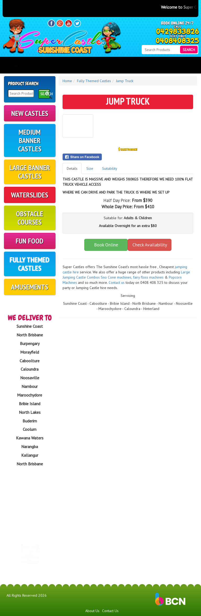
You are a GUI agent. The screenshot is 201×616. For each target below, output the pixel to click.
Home (15, 66)
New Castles (29, 113)
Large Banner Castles (29, 172)
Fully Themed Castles (29, 264)
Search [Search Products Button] (189, 49)
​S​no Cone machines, (116, 277)
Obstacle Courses (29, 218)
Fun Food (29, 241)
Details (72, 168)
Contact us (117, 282)
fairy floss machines (149, 277)
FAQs (112, 66)
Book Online (106, 245)
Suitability (109, 168)
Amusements (29, 287)
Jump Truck (124, 80)
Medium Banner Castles (29, 140)
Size (89, 168)
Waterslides (29, 195)
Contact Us (110, 610)
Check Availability (149, 245)
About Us (82, 66)
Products (48, 66)
